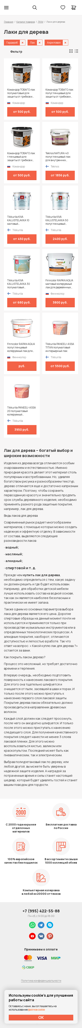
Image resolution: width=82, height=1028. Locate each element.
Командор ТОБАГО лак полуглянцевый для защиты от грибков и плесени (59, 93)
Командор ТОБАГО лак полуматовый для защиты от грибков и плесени (21, 93)
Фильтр (16, 51)
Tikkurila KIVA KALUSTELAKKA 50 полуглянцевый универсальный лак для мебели (57, 220)
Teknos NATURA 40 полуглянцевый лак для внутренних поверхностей (57, 157)
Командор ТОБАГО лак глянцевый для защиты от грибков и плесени (21, 157)
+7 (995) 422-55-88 (41, 910)
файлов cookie (36, 1009)
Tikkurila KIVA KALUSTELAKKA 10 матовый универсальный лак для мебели (19, 220)
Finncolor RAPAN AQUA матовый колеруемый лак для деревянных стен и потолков (59, 284)
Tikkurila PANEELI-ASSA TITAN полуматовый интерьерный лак (59, 347)
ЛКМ (40, 21)
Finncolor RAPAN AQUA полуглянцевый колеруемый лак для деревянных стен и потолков (21, 347)
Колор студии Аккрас (17, 7)
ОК (41, 1017)
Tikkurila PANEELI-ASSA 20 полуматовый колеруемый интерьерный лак (21, 411)
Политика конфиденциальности (41, 980)
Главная (8, 21)
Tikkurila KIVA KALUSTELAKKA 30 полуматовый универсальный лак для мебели (19, 284)
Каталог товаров (25, 21)
